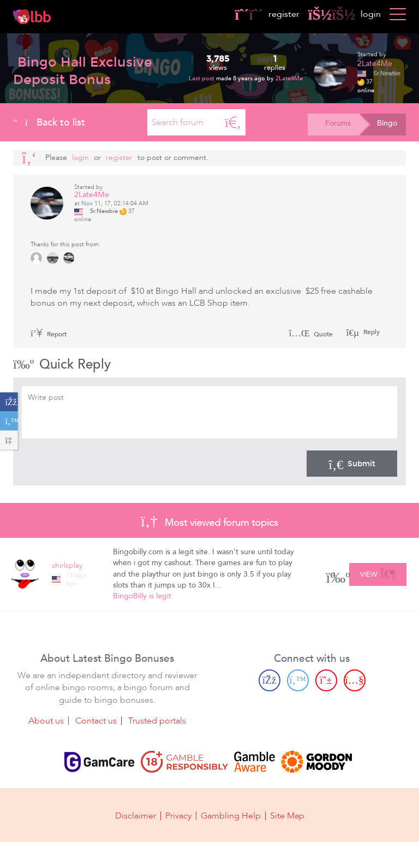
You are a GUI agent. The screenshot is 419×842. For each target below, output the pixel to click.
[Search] (233, 122)
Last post (202, 78)
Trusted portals (157, 720)
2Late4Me (289, 78)
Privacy (178, 815)
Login (80, 157)
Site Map (287, 815)
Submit (351, 463)
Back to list (49, 122)
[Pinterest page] (326, 680)
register (267, 14)
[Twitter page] (298, 680)
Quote (311, 334)
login (344, 14)
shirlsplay (67, 565)
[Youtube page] (355, 680)
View (378, 573)
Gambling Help (231, 815)
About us (46, 720)
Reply (371, 332)
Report (49, 334)
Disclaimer (135, 815)
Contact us (96, 720)
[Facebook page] (269, 680)
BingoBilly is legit (142, 596)
